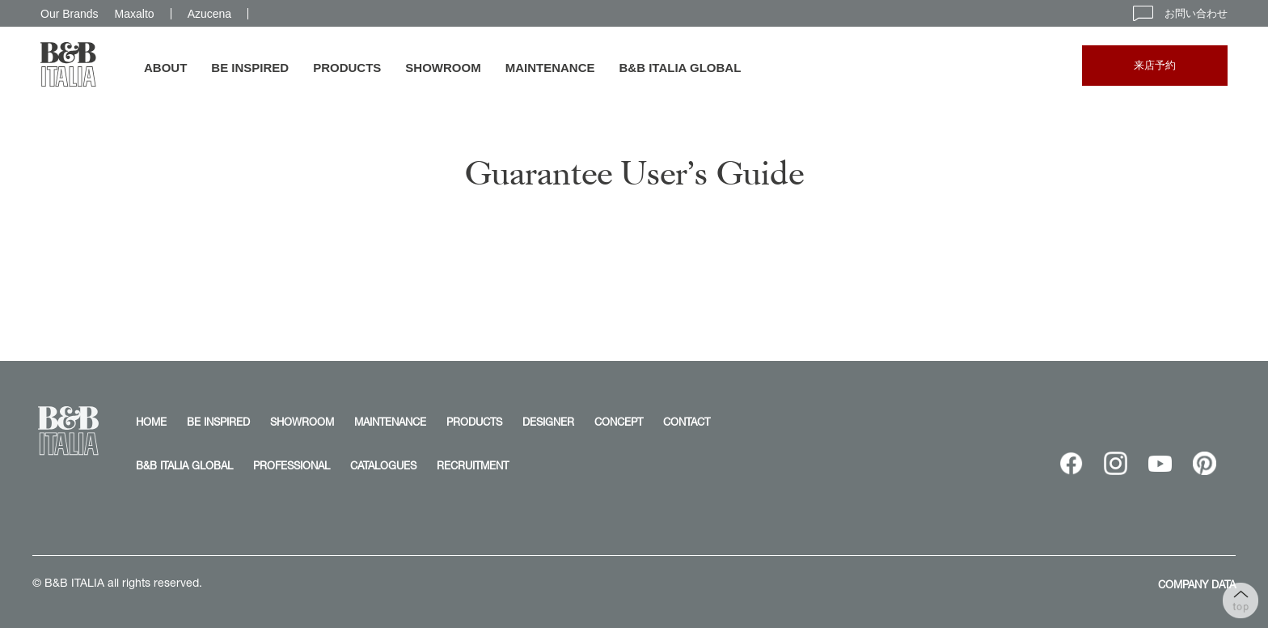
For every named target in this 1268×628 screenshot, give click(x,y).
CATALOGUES (383, 465)
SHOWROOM (442, 67)
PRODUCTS (347, 67)
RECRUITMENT (473, 465)
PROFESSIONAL (291, 465)
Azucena (209, 13)
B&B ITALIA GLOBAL (680, 67)
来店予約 (1155, 65)
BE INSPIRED (250, 67)
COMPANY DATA (1197, 584)
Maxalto (134, 13)
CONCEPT (618, 421)
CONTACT (686, 421)
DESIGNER (548, 421)
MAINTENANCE (550, 67)
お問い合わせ (1180, 13)
